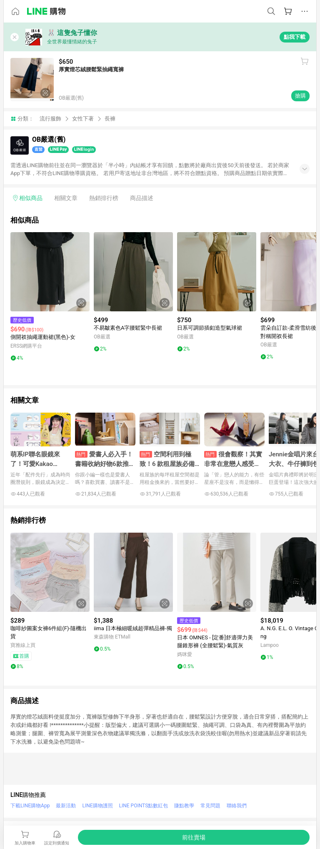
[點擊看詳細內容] (50, 271)
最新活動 (66, 806)
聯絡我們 (237, 806)
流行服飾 (50, 118)
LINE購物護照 (97, 806)
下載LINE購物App (30, 806)
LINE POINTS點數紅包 (143, 806)
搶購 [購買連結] (300, 96)
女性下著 (83, 118)
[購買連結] (194, 837)
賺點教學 (184, 806)
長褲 (110, 118)
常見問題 (210, 806)
